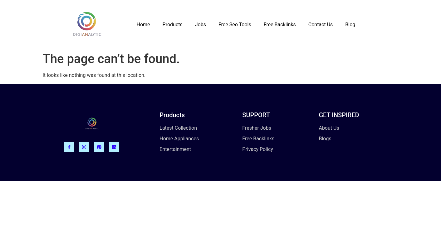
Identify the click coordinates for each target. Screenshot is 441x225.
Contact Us (320, 25)
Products (173, 25)
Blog (350, 25)
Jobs (200, 25)
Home (143, 25)
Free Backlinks (280, 25)
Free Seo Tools (234, 25)
